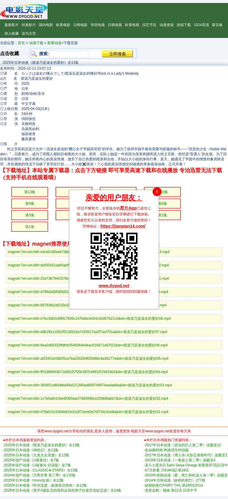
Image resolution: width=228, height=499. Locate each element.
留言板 (217, 25)
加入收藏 (11, 33)
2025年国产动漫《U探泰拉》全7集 (31, 460)
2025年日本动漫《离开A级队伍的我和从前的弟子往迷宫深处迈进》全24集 (62, 490)
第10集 (162, 192)
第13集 (29, 192)
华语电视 (98, 25)
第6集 (162, 203)
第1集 (29, 227)
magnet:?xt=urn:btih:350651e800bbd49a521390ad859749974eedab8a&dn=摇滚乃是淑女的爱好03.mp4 (90, 385)
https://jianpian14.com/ (122, 226)
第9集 (29, 203)
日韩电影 (80, 25)
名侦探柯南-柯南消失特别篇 (167, 450)
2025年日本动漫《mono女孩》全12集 (34, 480)
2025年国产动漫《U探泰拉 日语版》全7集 (37, 465)
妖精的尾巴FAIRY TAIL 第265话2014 (174, 485)
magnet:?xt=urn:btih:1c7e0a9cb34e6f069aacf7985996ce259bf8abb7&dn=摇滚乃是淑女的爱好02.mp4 (88, 398)
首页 (21, 43)
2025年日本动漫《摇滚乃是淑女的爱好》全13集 (42, 445)
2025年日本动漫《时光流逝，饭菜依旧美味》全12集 (45, 485)
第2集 (162, 215)
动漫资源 (166, 25)
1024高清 (201, 25)
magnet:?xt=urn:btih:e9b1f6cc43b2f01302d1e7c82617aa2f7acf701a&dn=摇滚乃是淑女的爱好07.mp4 (87, 332)
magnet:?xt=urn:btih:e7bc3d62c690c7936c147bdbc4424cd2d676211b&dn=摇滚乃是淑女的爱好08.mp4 (89, 318)
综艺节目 (149, 25)
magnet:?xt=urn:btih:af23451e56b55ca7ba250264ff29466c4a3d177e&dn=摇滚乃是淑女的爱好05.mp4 (88, 358)
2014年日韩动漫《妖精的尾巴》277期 (175, 480)
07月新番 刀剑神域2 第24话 (167, 470)
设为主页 (29, 33)
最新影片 (11, 25)
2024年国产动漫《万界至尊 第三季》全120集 (40, 475)
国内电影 (46, 25)
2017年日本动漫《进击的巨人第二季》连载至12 (183, 445)
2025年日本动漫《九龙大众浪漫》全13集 (36, 455)
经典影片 (29, 25)
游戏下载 (184, 25)
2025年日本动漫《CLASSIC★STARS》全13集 (41, 470)
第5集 (29, 215)
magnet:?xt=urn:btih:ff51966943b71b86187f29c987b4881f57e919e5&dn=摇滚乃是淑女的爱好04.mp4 (88, 372)
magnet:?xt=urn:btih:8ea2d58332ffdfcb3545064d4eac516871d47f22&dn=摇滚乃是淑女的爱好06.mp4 (87, 345)
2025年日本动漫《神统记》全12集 (31, 450)
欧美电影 (63, 25)
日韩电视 (115, 25)
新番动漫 (54, 43)
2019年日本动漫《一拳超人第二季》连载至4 (180, 460)
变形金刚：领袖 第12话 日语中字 (171, 490)
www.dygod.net (114, 285)
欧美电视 (132, 25)
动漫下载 (36, 43)
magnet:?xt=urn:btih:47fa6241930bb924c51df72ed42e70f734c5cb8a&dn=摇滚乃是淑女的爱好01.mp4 (88, 412)
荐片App (128, 208)
